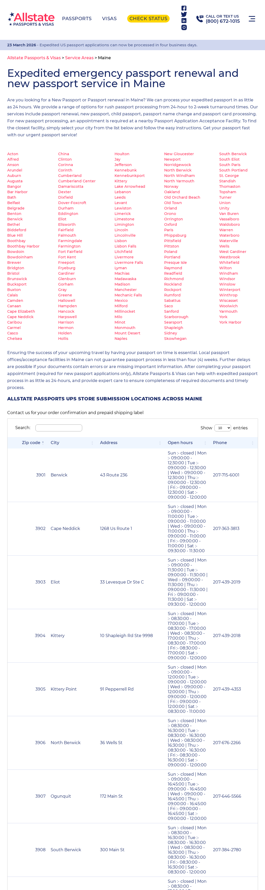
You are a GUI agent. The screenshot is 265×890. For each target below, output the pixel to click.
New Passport (35, 722)
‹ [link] (154, 695)
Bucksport (17, 284)
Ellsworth (67, 224)
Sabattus (172, 300)
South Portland (233, 170)
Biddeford (16, 230)
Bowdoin (15, 251)
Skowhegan (175, 338)
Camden (15, 300)
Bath (11, 197)
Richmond (174, 278)
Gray (62, 289)
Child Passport (36, 766)
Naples (121, 338)
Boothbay (16, 240)
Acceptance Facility (192, 861)
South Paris (229, 164)
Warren (226, 230)
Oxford (170, 224)
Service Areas (126, 861)
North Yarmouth (179, 181)
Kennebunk (126, 170)
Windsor (227, 278)
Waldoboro (229, 224)
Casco (12, 333)
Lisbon (121, 240)
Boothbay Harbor (23, 246)
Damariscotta (70, 186)
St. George (229, 175)
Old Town (173, 202)
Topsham (227, 192)
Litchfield (123, 251)
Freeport (66, 262)
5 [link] (204, 695)
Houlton (122, 154)
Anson (13, 164)
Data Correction (213, 766)
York (223, 317)
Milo (118, 317)
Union (225, 202)
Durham (66, 208)
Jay (117, 159)
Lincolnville (125, 235)
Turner (225, 197)
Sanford (171, 311)
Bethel (13, 224)
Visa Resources (102, 861)
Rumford (172, 295)
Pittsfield (172, 240)
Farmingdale (70, 240)
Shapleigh (173, 327)
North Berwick (178, 170)
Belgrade (16, 208)
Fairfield (66, 230)
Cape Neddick (20, 317)
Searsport (173, 322)
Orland (170, 208)
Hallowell (66, 300)
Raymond (173, 268)
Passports (77, 18)
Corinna (65, 164)
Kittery (121, 181)
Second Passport (214, 744)
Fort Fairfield (70, 251)
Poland (170, 251)
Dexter (64, 192)
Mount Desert (127, 333)
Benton (14, 213)
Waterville (228, 240)
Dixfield (65, 197)
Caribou (14, 322)
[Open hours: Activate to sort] (172, 446)
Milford (121, 306)
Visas (109, 18)
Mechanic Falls (128, 295)
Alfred (13, 159)
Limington (124, 224)
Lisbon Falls (125, 246)
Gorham (65, 284)
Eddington (68, 213)
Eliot (62, 219)
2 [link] (174, 695)
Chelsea (14, 338)
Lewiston (123, 208)
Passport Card (211, 722)
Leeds (120, 197)
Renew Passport (126, 722)
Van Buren (229, 213)
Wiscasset (228, 300)
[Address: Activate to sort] (88, 446)
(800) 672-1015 (223, 21)
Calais (12, 295)
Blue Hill (15, 235)
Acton (12, 154)
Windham (228, 273)
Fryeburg (66, 268)
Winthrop (228, 295)
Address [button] (75, 442)
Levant (121, 202)
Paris (168, 230)
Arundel (14, 170)
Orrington (173, 219)
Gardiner (66, 273)
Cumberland (70, 175)
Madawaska (125, 278)
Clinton (65, 159)
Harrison (66, 322)
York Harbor (230, 322)
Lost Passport (35, 744)
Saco (168, 306)
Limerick (123, 213)
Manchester (126, 289)
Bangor (14, 186)
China (63, 154)
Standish (227, 181)
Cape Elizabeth (21, 311)
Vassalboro (229, 219)
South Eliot (229, 159)
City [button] (38, 442)
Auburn (14, 175)
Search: (22, 427)
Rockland (173, 284)
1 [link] (164, 695)
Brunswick (17, 278)
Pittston (171, 246)
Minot (120, 322)
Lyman (121, 268)
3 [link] (184, 695)
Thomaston (229, 186)
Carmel (14, 327)
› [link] (235, 695)
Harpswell (67, 317)
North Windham (179, 175)
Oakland (172, 192)
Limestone (124, 219)
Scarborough (176, 317)
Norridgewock (177, 164)
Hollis (63, 338)
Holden (65, 333)
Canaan (14, 306)
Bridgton (15, 268)
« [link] (145, 695)
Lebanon (123, 192)
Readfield (173, 273)
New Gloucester (179, 154)
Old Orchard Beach (182, 197)
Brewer (14, 262)
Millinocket (125, 311)
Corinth (65, 170)
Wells (224, 246)
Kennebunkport (130, 175)
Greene (65, 295)
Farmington (69, 246)
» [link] (245, 695)
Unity (224, 208)
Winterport (229, 289)
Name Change (123, 744)
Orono (170, 213)
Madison (122, 284)
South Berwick (233, 154)
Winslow (227, 284)
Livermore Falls (129, 262)
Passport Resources (67, 861)
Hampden (67, 306)
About (149, 858)
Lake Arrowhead (130, 186)
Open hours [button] (128, 442)
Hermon (66, 327)
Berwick (15, 219)
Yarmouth (228, 311)
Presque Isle (175, 262)
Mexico (121, 300)
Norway (171, 186)
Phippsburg (175, 235)
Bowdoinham (20, 257)
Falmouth (67, 235)
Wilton (225, 268)
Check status (148, 18)
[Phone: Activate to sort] (244, 446)
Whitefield (229, 262)
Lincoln (121, 230)
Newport (172, 159)
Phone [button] (241, 442)
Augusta (14, 181)
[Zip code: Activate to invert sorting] (19, 446)
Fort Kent (67, 257)
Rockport (172, 289)
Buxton (14, 289)
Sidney (170, 333)
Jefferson (123, 164)
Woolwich (228, 306)
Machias (122, 273)
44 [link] (225, 695)
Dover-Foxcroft (72, 202)
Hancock (66, 311)
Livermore (124, 257)
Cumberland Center (77, 181)
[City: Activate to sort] (47, 446)
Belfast (13, 202)
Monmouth (125, 327)
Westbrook (229, 257)
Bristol (13, 273)
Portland (172, 257)
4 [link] (194, 695)
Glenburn (67, 278)
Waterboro (229, 235)
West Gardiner (232, 251)
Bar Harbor (17, 192)
